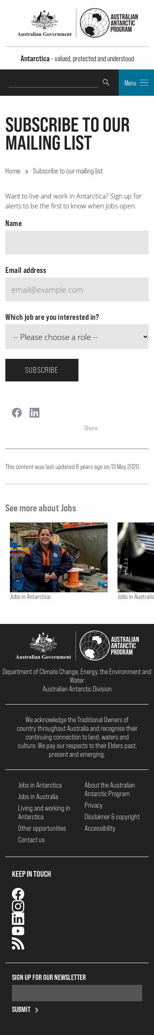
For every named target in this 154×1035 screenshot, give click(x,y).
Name (13, 223)
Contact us (31, 839)
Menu (136, 82)
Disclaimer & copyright (112, 816)
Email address (25, 270)
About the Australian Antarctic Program (110, 789)
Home (13, 170)
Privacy (94, 805)
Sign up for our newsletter (49, 977)
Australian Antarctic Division (77, 688)
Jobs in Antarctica (40, 785)
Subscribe (41, 370)
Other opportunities (42, 828)
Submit (26, 1009)
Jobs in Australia (38, 796)
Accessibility (100, 828)
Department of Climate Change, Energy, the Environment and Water (77, 675)
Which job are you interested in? (52, 317)
